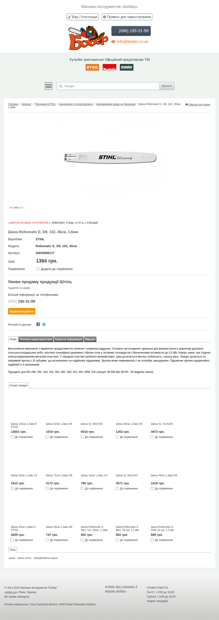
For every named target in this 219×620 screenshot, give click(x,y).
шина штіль (24, 558)
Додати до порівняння (57, 269)
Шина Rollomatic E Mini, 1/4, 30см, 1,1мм (94, 528)
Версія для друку (197, 104)
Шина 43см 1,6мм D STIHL (23, 528)
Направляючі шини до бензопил (116, 104)
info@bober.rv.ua (129, 41)
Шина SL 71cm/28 (162, 423)
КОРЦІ (79, 222)
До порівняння (24, 436)
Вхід (75, 17)
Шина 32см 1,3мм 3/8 (59, 423)
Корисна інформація (68, 339)
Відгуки (90, 339)
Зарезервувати (21, 311)
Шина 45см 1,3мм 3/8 (164, 475)
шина (12, 558)
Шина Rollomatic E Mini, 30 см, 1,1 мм (127, 528)
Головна (13, 104)
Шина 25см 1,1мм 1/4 (94, 475)
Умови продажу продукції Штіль (40, 282)
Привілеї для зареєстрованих (129, 17)
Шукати (170, 85)
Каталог (27, 104)
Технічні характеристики (36, 339)
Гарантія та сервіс (19, 288)
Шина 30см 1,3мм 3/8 (129, 423)
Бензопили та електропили (76, 104)
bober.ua (11, 592)
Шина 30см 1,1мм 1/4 (24, 475)
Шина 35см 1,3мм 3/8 (59, 527)
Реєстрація (89, 17)
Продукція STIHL (45, 104)
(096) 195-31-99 (131, 31)
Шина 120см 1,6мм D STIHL (24, 425)
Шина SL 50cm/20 (127, 475)
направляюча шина (45, 558)
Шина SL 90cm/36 (92, 423)
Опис (13, 339)
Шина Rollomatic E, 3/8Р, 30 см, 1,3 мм (162, 528)
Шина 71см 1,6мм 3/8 (59, 475)
